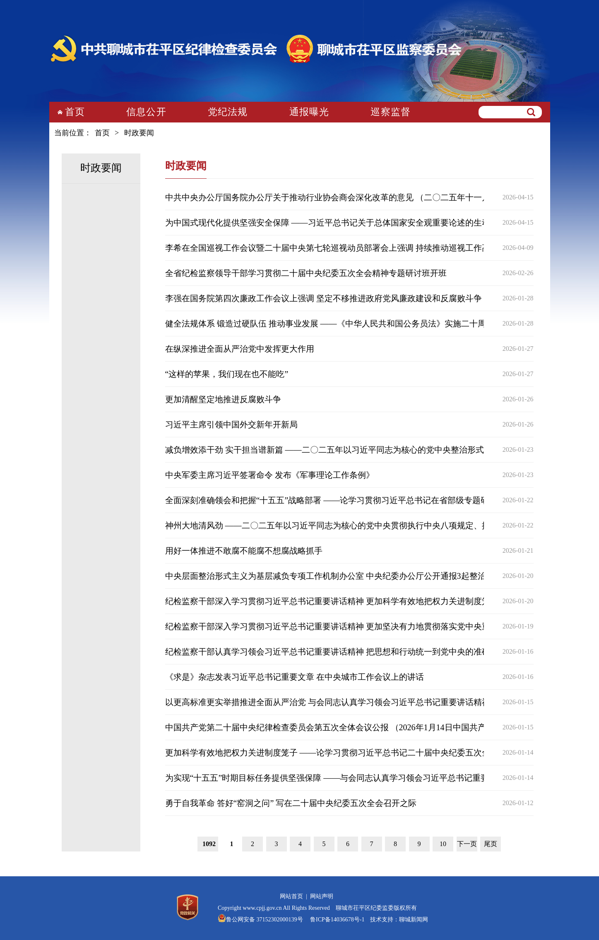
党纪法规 (228, 112)
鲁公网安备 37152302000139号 (264, 919)
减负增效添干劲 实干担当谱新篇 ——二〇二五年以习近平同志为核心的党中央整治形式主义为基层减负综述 (361, 449)
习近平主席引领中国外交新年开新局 (231, 424)
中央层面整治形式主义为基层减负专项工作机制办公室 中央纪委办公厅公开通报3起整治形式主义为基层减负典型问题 (379, 575)
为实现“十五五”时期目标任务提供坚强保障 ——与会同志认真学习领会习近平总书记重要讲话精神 (343, 777)
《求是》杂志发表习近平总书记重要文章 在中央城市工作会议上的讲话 (294, 676)
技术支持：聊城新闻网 (399, 919)
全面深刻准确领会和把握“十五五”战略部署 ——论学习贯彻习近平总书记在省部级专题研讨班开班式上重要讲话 (368, 500)
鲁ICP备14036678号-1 (337, 919)
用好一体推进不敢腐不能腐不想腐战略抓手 (243, 550)
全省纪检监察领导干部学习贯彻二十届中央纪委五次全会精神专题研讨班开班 (306, 273)
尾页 (490, 843)
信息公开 (146, 112)
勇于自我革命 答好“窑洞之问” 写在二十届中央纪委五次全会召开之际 (291, 803)
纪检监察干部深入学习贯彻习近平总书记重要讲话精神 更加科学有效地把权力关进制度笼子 (331, 601)
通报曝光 (309, 112)
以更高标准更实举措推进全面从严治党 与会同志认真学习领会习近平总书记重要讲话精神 (327, 702)
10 (443, 843)
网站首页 (291, 896)
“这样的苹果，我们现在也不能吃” (227, 374)
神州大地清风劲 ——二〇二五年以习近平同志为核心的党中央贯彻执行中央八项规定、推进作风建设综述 (356, 525)
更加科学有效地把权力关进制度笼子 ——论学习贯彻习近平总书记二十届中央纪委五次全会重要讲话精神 (356, 752)
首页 (75, 112)
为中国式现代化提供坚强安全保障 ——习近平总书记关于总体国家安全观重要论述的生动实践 (336, 222)
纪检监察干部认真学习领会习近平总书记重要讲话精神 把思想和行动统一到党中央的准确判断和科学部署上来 (365, 651)
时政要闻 (139, 133)
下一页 (467, 843)
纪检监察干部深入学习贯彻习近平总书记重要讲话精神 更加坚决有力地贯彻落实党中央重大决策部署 (348, 626)
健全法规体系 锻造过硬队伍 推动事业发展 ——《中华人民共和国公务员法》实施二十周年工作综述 (346, 323)
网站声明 (321, 896)
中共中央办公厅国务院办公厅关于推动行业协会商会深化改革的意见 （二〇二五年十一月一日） (340, 197)
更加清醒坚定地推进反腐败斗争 (223, 399)
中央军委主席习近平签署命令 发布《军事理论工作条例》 (269, 475)
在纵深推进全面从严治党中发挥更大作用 (239, 348)
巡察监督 (390, 112)
